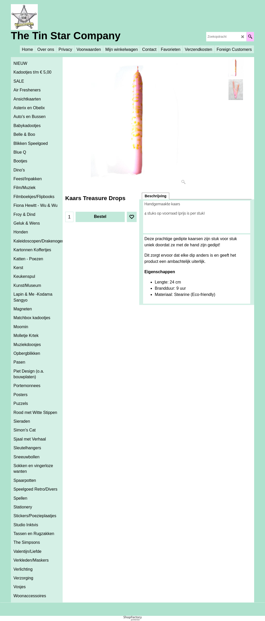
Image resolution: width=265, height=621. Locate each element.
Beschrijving (155, 196)
